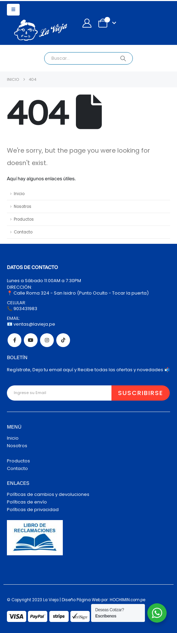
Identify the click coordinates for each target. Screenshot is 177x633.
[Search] (123, 58)
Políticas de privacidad (33, 509)
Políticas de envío (27, 502)
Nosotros (22, 206)
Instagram (47, 340)
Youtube (31, 340)
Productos (24, 219)
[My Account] (86, 23)
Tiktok (63, 340)
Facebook (14, 340)
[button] (13, 10)
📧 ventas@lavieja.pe (31, 324)
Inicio (19, 193)
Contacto (23, 232)
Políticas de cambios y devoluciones (48, 494)
